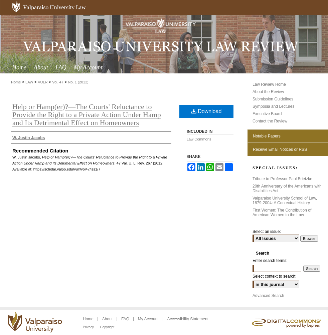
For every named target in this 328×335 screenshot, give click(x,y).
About (108, 319)
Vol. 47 (57, 82)
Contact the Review (270, 121)
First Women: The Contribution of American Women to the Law (282, 212)
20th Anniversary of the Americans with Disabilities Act (287, 188)
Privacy (89, 327)
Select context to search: (274, 276)
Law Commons (199, 139)
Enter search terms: (270, 260)
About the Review (268, 91)
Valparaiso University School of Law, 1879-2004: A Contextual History (285, 200)
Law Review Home (269, 84)
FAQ (125, 319)
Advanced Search (268, 295)
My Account (149, 319)
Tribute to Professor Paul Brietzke (282, 179)
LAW (29, 82)
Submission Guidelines (273, 99)
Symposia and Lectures (273, 106)
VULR (42, 82)
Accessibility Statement (187, 319)
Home (16, 82)
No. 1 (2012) (78, 82)
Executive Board (267, 113)
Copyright (107, 327)
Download (206, 111)
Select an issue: (267, 231)
